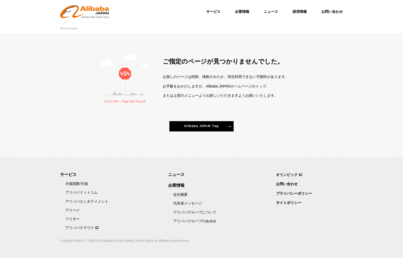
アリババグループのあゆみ (194, 221)
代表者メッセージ (187, 203)
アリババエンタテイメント (86, 201)
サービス (213, 12)
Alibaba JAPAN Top (201, 126)
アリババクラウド (79, 228)
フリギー (72, 219)
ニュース (271, 12)
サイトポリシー (288, 203)
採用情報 (299, 12)
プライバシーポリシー (294, 193)
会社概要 (180, 194)
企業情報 (242, 12)
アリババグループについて (194, 212)
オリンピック (287, 175)
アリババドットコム (81, 192)
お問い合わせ (332, 12)
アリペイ (72, 210)
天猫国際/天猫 (76, 184)
